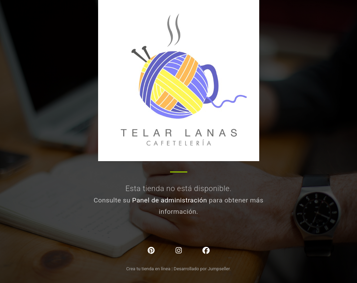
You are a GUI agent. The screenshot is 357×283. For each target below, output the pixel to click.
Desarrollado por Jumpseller (202, 268)
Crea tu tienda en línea (148, 268)
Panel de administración (169, 200)
